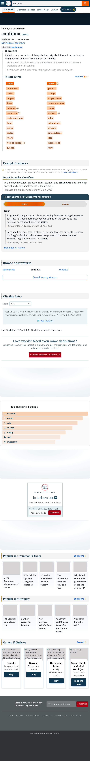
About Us (20, 715)
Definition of (13, 42)
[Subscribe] (82, 704)
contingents (9, 269)
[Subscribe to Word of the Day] (38, 512)
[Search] (50, 3)
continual (64, 269)
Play (11, 674)
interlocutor (43, 497)
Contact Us (48, 715)
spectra (65, 204)
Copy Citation (45, 320)
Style (5, 303)
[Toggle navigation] (3, 3)
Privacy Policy (61, 715)
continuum (16, 47)
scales (24, 203)
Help (11, 715)
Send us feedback (70, 172)
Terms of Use (75, 715)
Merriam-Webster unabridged (45, 355)
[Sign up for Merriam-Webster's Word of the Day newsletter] (61, 704)
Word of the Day (44, 493)
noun (25, 34)
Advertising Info (33, 715)
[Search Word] (85, 3)
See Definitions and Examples (44, 502)
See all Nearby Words (44, 277)
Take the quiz (78, 682)
